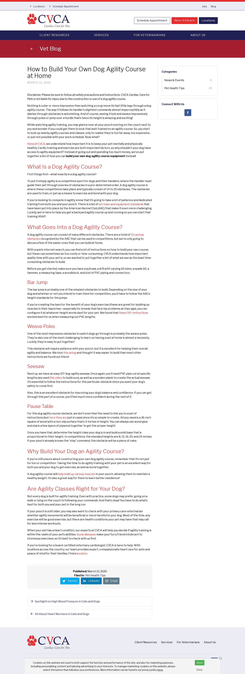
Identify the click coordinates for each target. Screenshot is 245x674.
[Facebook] (187, 112)
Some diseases (86, 534)
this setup (69, 352)
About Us (198, 35)
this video (56, 377)
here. (160, 669)
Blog (213, 6)
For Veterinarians (150, 35)
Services (101, 35)
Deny (199, 669)
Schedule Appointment (152, 20)
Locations (208, 20)
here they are (58, 417)
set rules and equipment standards (121, 204)
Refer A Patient (184, 20)
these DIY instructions (133, 312)
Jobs (204, 6)
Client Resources (54, 35)
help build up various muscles (76, 474)
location (82, 553)
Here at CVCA (36, 143)
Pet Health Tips (95, 575)
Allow (200, 662)
